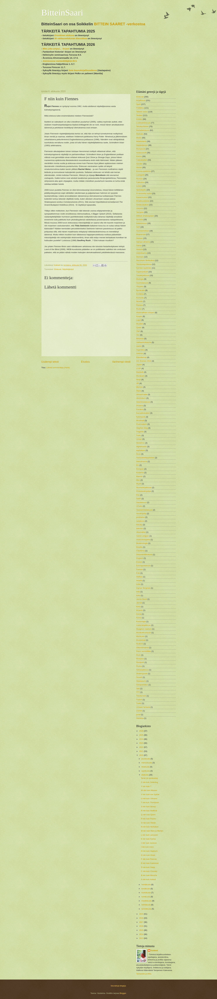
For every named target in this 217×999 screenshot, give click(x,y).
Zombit (139, 711)
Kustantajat (141, 621)
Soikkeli (154, 950)
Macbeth (139, 372)
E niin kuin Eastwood (150, 863)
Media (138, 138)
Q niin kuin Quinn (148, 815)
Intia (138, 592)
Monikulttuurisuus (143, 633)
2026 (141, 731)
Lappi (138, 320)
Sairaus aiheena (143, 242)
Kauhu (139, 156)
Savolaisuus (141, 502)
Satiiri (138, 499)
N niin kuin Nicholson (150, 827)
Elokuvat (57, 269)
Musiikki (139, 324)
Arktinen (139, 353)
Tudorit (139, 700)
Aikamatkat (141, 532)
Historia (139, 249)
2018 (141, 918)
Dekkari (139, 238)
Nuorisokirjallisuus (144, 487)
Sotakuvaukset (142, 205)
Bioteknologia (142, 543)
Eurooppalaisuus (143, 566)
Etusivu (85, 361)
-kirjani (56, 48)
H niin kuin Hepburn (149, 851)
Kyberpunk (140, 417)
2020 (141, 755)
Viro (138, 335)
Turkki (138, 703)
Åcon (138, 454)
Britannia (140, 338)
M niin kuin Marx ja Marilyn (152, 831)
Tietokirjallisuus (142, 275)
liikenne (139, 387)
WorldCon (140, 443)
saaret (139, 346)
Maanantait (141, 234)
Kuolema (140, 472)
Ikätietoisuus (141, 223)
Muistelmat (140, 640)
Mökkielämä (141, 141)
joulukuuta (146, 759)
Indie (138, 584)
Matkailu (139, 134)
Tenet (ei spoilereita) (149, 778)
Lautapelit (140, 175)
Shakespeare (141, 673)
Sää (138, 688)
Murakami (140, 376)
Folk (138, 573)
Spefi (138, 104)
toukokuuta (146, 892)
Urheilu (139, 506)
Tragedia (140, 432)
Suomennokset (142, 231)
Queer (139, 327)
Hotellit (139, 580)
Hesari (139, 167)
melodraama (141, 253)
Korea (138, 618)
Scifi (138, 227)
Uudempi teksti (50, 361)
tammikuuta (146, 909)
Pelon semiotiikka (143, 651)
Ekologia (139, 279)
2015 (141, 930)
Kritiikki (139, 119)
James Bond (141, 599)
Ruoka (139, 666)
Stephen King (142, 428)
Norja (138, 379)
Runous (139, 179)
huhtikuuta (146, 897)
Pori (138, 495)
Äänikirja (139, 718)
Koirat (138, 614)
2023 (141, 743)
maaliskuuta (146, 901)
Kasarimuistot (142, 197)
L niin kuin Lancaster (149, 835)
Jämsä (139, 603)
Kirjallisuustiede (142, 201)
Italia (138, 595)
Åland (138, 391)
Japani (139, 365)
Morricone (140, 636)
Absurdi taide (141, 394)
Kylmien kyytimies (143, 268)
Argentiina (140, 350)
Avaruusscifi (141, 153)
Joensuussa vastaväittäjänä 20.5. (60, 61)
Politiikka (140, 108)
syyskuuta (145, 771)
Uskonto (139, 208)
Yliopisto (139, 286)
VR (137, 383)
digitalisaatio (141, 446)
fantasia (139, 219)
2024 (141, 739)
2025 (141, 735)
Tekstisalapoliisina (143, 264)
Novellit (139, 301)
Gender (139, 164)
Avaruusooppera (143, 539)
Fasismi (139, 569)
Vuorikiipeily (141, 513)
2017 (141, 922)
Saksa (139, 245)
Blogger (123, 993)
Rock (138, 655)
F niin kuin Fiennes (149, 859)
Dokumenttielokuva (144, 554)
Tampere (140, 212)
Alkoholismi (141, 398)
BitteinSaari (62, 12)
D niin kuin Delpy (148, 867)
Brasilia (139, 547)
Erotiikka (139, 294)
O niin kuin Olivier (148, 823)
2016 (141, 926)
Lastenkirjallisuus (143, 625)
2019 (141, 914)
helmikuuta (146, 905)
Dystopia (140, 257)
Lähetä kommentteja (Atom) (58, 367)
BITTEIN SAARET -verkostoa (119, 24)
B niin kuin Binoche (149, 875)
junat (138, 714)
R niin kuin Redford (149, 811)
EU (137, 465)
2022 (141, 747)
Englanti (139, 558)
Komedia (140, 298)
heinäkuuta (146, 884)
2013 (141, 938)
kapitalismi (140, 450)
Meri (138, 480)
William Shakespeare (145, 216)
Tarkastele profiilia (143, 974)
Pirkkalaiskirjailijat (143, 491)
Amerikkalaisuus (143, 402)
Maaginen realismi (144, 629)
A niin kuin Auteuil (148, 879)
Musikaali (140, 420)
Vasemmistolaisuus (144, 510)
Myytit (138, 484)
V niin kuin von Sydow (150, 794)
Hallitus (139, 577)
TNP (138, 331)
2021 (141, 751)
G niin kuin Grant (148, 855)
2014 (141, 934)
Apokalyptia (141, 190)
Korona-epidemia (143, 171)
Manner (139, 476)
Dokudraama (141, 461)
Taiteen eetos (142, 112)
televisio (139, 528)
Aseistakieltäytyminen (145, 458)
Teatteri (139, 115)
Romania (140, 659)
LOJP (138, 368)
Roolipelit (140, 662)
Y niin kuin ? (146, 786)
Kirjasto (139, 610)
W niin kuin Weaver (149, 790)
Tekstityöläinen (142, 126)
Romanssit (140, 149)
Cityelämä (140, 551)
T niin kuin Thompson (150, 802)
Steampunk (141, 681)
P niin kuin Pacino (148, 819)
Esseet (139, 562)
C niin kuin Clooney (149, 871)
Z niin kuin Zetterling (149, 782)
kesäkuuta (146, 889)
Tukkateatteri (141, 160)
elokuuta (145, 775)
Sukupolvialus (142, 685)
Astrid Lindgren (142, 536)
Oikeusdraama (142, 647)
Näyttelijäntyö (68, 269)
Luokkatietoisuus (143, 123)
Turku (138, 435)
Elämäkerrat (141, 357)
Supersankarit (142, 272)
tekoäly (139, 525)
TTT (138, 692)
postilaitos (140, 517)
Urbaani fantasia (143, 707)
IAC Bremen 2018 (143, 361)
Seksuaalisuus (142, 670)
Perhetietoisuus (142, 130)
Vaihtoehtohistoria (143, 342)
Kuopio (139, 316)
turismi (139, 186)
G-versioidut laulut (144, 193)
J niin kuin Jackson (149, 843)
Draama (139, 405)
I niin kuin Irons (147, 847)
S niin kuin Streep (148, 806)
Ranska (139, 305)
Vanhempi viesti (121, 361)
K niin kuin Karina (148, 839)
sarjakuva (140, 521)
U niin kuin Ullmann (149, 798)
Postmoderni (141, 424)
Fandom (139, 409)
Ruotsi (139, 309)
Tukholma (140, 182)
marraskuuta (146, 763)
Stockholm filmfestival (145, 260)
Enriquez (140, 469)
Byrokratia (140, 290)
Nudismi (139, 644)
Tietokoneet (141, 696)
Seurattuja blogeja (118, 986)
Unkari (139, 439)
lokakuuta (145, 767)
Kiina (138, 606)
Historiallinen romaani (145, 312)
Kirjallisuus (140, 100)
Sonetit (139, 677)
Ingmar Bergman (143, 588)
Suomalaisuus (142, 283)
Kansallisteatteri (143, 413)
